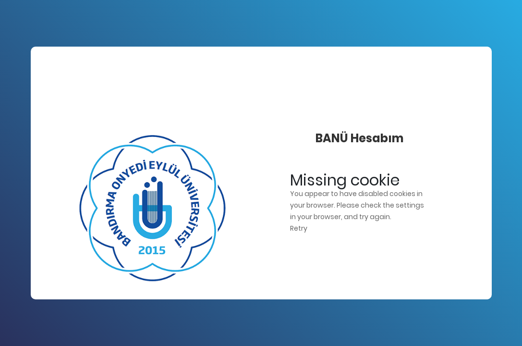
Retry (298, 228)
